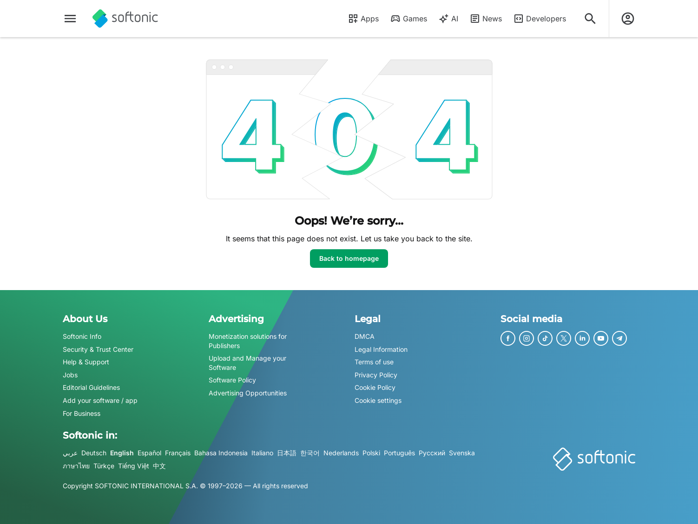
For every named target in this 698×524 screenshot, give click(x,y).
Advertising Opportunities (248, 393)
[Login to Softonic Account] (627, 18)
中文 (159, 466)
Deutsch (93, 453)
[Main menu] (70, 18)
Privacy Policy (376, 375)
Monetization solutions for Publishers (248, 340)
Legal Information (381, 349)
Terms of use (374, 362)
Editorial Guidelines (91, 388)
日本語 (286, 453)
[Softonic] (125, 18)
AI (448, 18)
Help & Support (86, 362)
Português (399, 453)
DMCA (365, 336)
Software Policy (232, 380)
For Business (81, 413)
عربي (70, 453)
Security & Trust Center (98, 349)
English (122, 453)
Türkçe (103, 466)
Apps (363, 18)
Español (149, 453)
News (485, 18)
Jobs (70, 375)
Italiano (262, 453)
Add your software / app (100, 400)
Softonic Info (82, 336)
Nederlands (341, 453)
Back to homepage (349, 258)
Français (178, 453)
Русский (432, 453)
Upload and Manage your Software (247, 362)
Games (408, 18)
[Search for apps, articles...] (590, 18)
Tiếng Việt (133, 466)
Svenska (462, 453)
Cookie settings (378, 400)
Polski (371, 453)
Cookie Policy (375, 388)
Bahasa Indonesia (221, 453)
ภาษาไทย (76, 466)
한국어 (310, 453)
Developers (539, 18)
